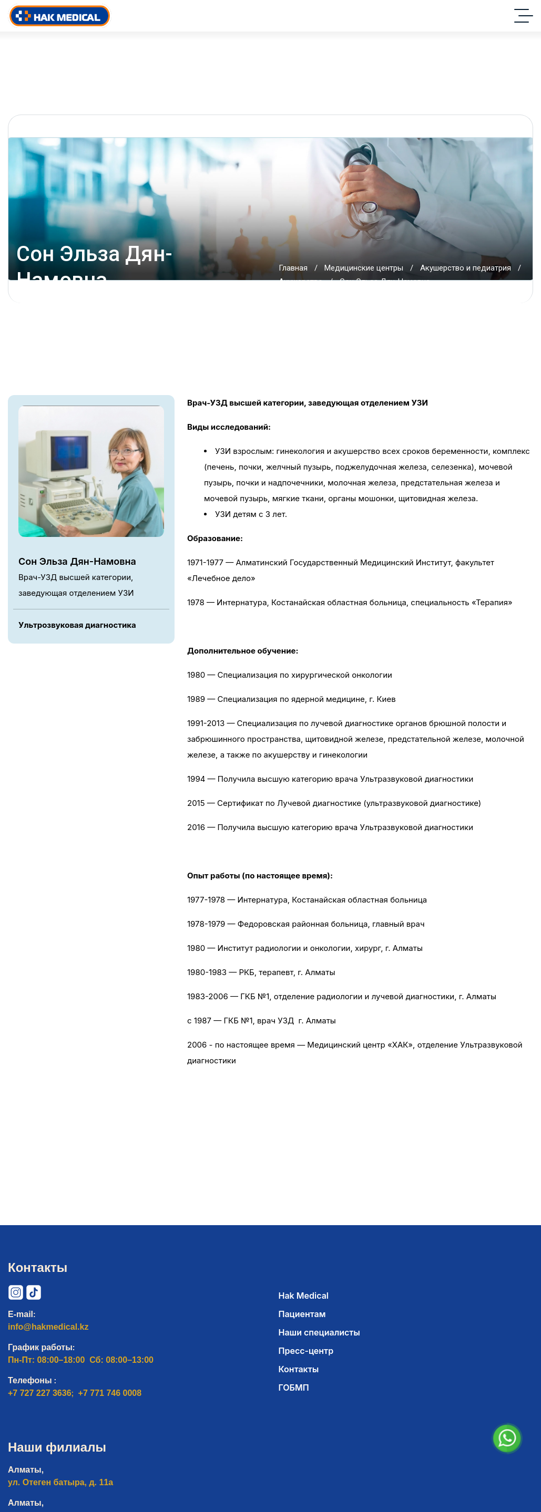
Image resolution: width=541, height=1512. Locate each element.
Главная (293, 268)
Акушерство (301, 281)
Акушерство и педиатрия (465, 268)
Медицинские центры (363, 268)
